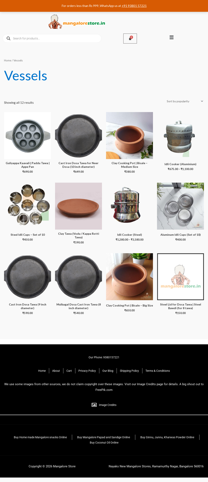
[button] (171, 37)
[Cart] (130, 39)
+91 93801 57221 (134, 6)
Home (7, 60)
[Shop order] (183, 101)
